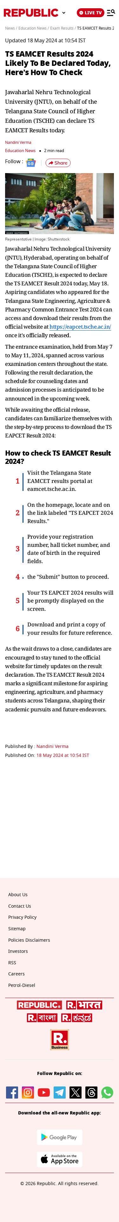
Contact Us (19, 906)
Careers (16, 974)
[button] (58, 162)
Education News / (33, 28)
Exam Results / (63, 28)
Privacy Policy (22, 917)
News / (11, 28)
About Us (18, 894)
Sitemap (17, 928)
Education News (20, 151)
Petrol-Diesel (21, 985)
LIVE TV (90, 12)
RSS (12, 963)
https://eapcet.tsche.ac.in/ (80, 326)
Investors (18, 951)
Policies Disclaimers (29, 940)
